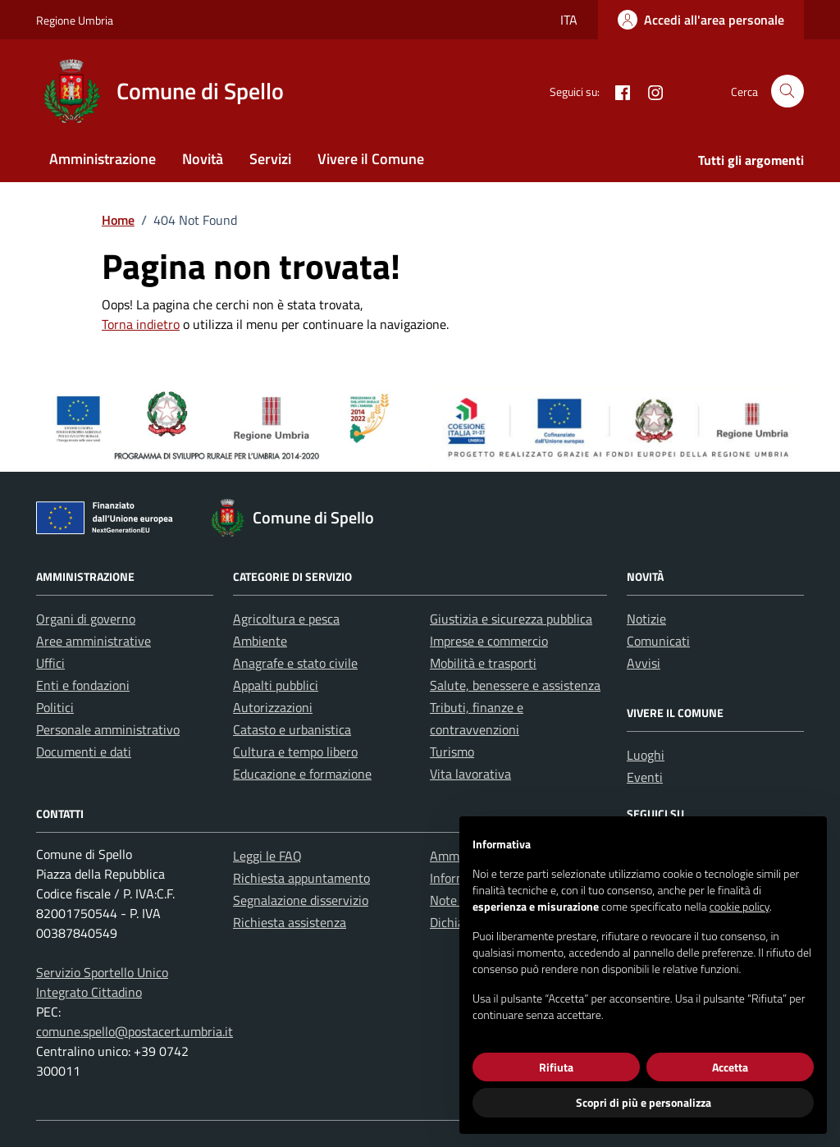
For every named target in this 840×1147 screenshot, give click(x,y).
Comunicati (658, 641)
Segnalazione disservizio (300, 900)
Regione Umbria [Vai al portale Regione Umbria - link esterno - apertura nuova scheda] (74, 20)
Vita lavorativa (470, 774)
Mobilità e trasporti (483, 663)
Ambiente (260, 641)
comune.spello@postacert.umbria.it (134, 1031)
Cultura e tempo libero (295, 751)
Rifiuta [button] (556, 1067)
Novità (202, 159)
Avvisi (643, 663)
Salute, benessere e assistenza (515, 685)
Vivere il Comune (370, 159)
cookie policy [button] (739, 906)
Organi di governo (85, 618)
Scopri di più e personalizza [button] (643, 1102)
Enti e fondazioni (83, 685)
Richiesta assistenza (289, 922)
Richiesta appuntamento (301, 878)
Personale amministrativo (108, 729)
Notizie (646, 618)
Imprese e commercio (489, 641)
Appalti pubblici (275, 685)
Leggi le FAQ (267, 856)
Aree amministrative (93, 641)
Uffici (50, 663)
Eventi (645, 777)
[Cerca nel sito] (787, 91)
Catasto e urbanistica (292, 729)
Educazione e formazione (302, 774)
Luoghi (645, 755)
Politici (55, 707)
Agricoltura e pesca (286, 618)
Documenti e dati (83, 751)
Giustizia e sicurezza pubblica (511, 618)
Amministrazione (102, 159)
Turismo (452, 751)
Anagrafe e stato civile (295, 663)
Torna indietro (141, 324)
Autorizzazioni (273, 707)
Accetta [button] (730, 1067)
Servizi (270, 159)
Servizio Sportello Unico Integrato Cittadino (102, 982)
